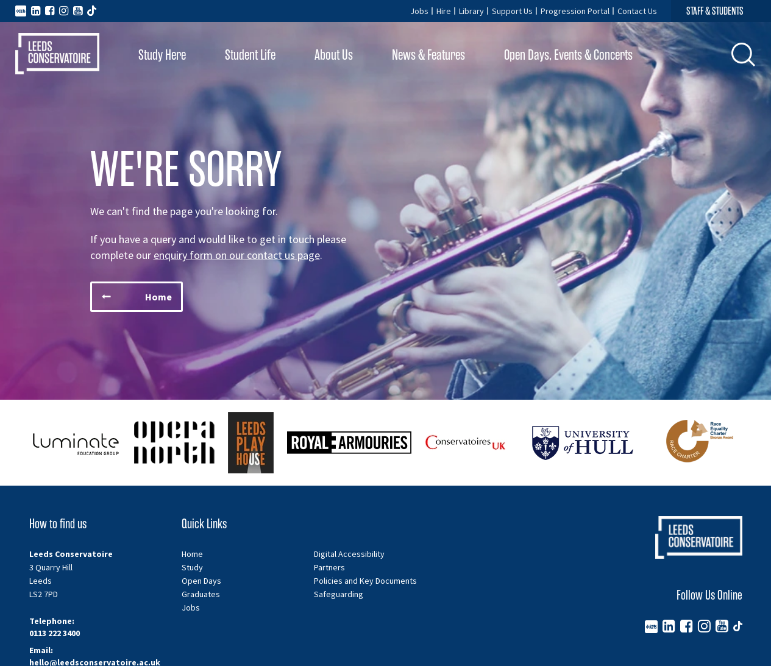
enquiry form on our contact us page (237, 255)
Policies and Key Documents (365, 580)
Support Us (512, 10)
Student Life (250, 55)
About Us (333, 55)
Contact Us (637, 10)
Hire (443, 10)
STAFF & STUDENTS (715, 11)
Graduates (201, 594)
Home (192, 553)
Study (192, 567)
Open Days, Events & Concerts (568, 55)
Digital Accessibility (349, 553)
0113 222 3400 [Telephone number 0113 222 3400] (54, 633)
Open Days (201, 580)
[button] (743, 54)
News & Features (428, 55)
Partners (329, 567)
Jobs (419, 10)
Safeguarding (338, 594)
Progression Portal (575, 10)
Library (471, 10)
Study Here (162, 55)
